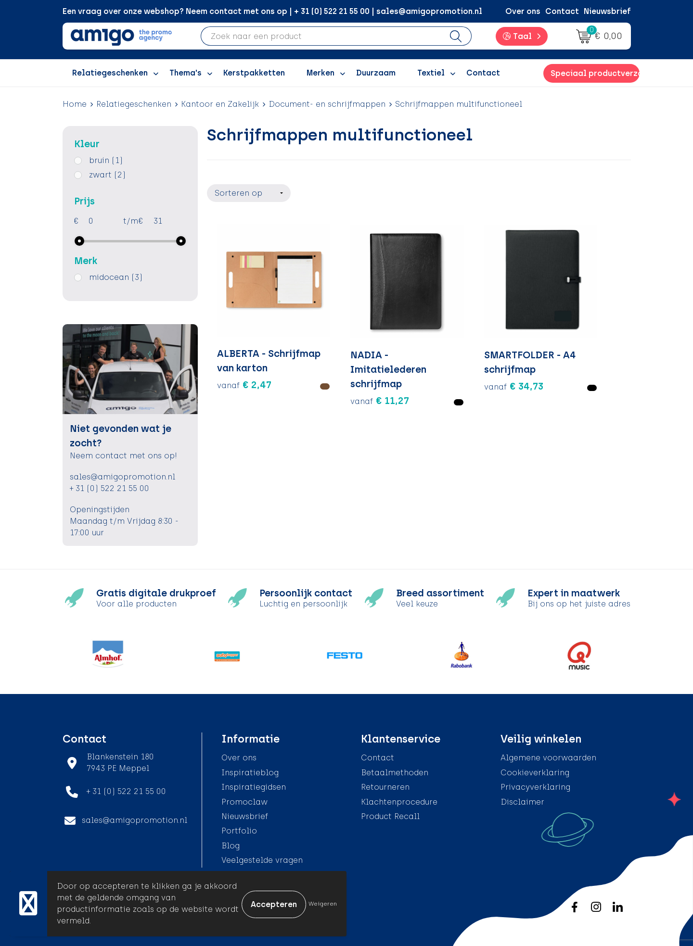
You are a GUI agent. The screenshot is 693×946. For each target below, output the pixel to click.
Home (75, 104)
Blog (230, 845)
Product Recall (390, 816)
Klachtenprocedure (399, 802)
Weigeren (322, 903)
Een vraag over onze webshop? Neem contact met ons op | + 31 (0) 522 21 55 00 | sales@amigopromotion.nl (272, 11)
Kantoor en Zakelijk (220, 104)
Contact (562, 11)
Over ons (522, 11)
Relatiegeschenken (133, 104)
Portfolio (239, 830)
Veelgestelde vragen (262, 860)
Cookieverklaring (534, 772)
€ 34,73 (458, 356)
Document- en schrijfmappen (327, 104)
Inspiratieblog (250, 772)
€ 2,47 (244, 371)
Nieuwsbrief (607, 11)
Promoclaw (244, 802)
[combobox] (321, 36)
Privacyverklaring (535, 787)
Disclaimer (522, 802)
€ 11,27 (352, 371)
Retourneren (385, 787)
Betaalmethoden (394, 772)
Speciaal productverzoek (595, 73)
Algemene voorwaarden (548, 757)
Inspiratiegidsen (253, 787)
